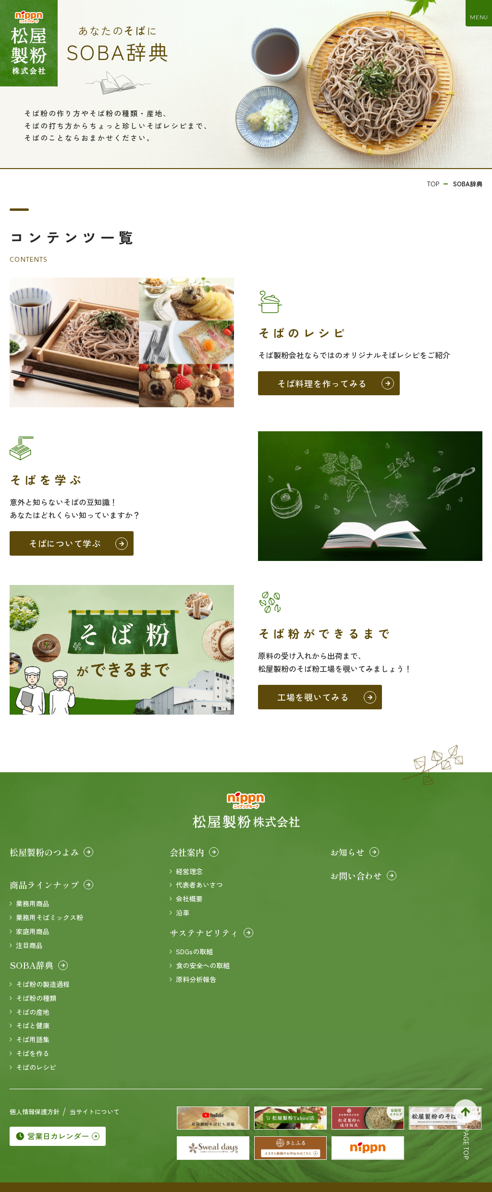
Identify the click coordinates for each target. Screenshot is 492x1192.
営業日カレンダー (57, 1136)
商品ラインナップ (51, 884)
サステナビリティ (211, 932)
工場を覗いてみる (326, 697)
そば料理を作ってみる (335, 383)
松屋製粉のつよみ (51, 852)
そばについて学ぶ (78, 543)
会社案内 (194, 852)
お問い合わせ (363, 875)
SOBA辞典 (39, 965)
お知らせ (354, 852)
